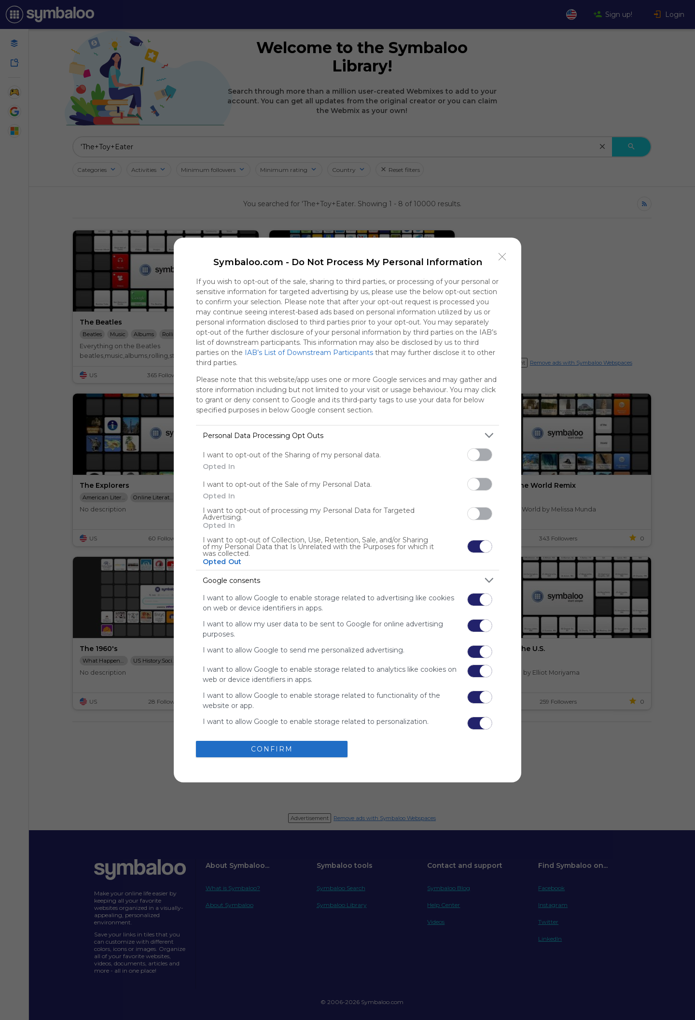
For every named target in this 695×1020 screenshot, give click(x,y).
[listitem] (347, 435)
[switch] (479, 454)
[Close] (502, 256)
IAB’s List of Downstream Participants (309, 352)
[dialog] (347, 510)
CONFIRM (272, 749)
